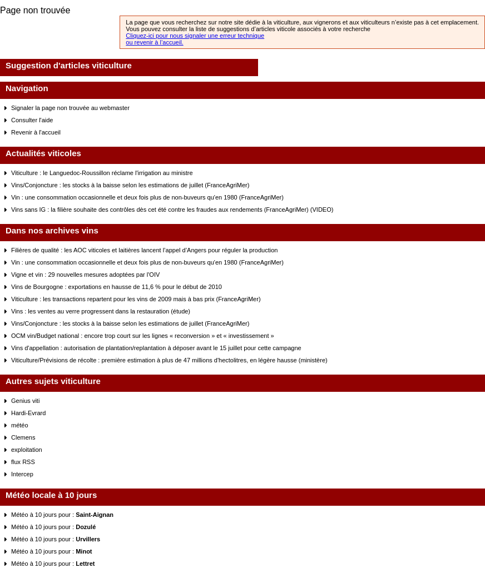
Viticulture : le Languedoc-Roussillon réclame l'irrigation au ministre (102, 173)
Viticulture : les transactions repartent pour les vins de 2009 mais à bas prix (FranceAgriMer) (136, 299)
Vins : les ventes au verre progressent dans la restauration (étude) (100, 311)
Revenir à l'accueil (36, 132)
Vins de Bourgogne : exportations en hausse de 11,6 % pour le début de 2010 (116, 286)
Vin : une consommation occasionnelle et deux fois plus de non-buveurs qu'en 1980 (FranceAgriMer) (147, 197)
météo (19, 425)
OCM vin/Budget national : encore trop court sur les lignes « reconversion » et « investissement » (142, 335)
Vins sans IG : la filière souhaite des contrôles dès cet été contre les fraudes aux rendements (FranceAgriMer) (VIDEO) (172, 209)
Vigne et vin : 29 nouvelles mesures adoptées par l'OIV (85, 274)
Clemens (23, 437)
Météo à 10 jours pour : (62, 514)
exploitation (26, 449)
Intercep (22, 474)
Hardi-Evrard (28, 413)
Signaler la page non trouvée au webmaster (70, 107)
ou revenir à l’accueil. (154, 42)
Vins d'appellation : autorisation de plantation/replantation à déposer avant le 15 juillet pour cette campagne (156, 348)
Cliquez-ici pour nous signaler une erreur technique (195, 35)
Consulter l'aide (32, 120)
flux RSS (23, 462)
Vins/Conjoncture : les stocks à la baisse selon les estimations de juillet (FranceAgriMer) (130, 185)
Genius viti (25, 400)
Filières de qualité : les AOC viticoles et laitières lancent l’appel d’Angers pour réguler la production (144, 250)
